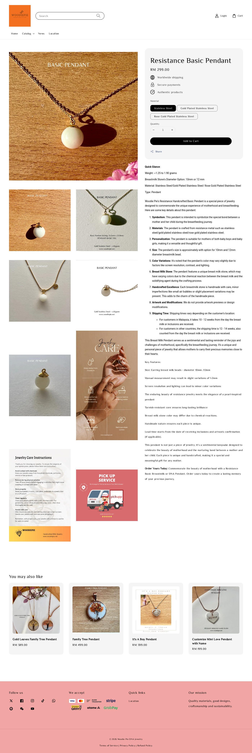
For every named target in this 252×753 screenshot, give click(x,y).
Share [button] (156, 151)
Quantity (154, 124)
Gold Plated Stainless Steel (197, 108)
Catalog (26, 33)
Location (54, 33)
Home (14, 33)
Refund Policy (144, 745)
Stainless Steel (163, 108)
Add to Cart (191, 141)
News (41, 33)
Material (154, 101)
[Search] (98, 15)
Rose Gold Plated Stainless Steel (174, 116)
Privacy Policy (127, 745)
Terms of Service (109, 745)
